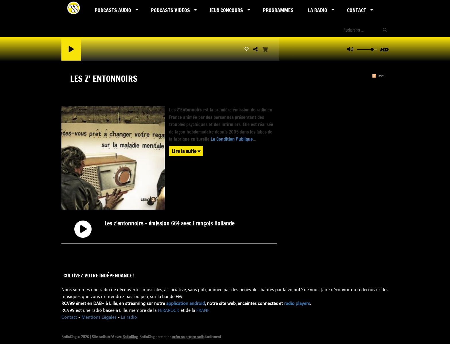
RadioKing (130, 336)
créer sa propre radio (188, 336)
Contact (356, 10)
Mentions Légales (99, 317)
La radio (129, 317)
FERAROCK (168, 310)
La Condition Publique (232, 139)
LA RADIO (317, 10)
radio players (297, 303)
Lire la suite (186, 151)
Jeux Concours (226, 10)
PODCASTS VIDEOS (170, 10)
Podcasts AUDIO (113, 10)
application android (185, 303)
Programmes (278, 10)
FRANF (203, 310)
